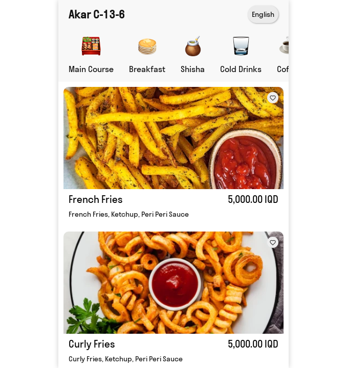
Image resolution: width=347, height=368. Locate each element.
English (263, 14)
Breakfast (147, 69)
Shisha (193, 69)
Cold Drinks (241, 69)
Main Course (91, 69)
